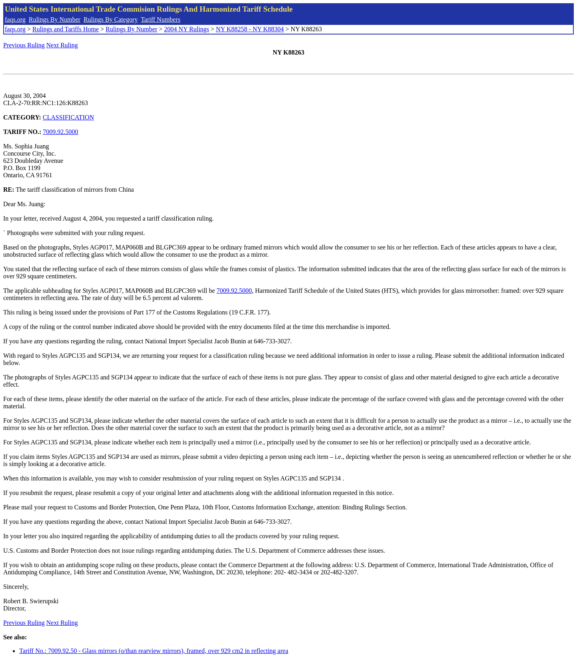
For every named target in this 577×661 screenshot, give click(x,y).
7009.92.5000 (60, 131)
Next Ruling (62, 45)
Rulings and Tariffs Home (65, 29)
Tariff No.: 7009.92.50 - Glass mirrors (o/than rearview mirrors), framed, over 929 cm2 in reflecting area (153, 650)
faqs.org (15, 19)
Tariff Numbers (160, 19)
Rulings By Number (55, 19)
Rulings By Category (111, 19)
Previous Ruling (24, 45)
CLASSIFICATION (68, 117)
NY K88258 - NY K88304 (250, 29)
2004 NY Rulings (186, 29)
